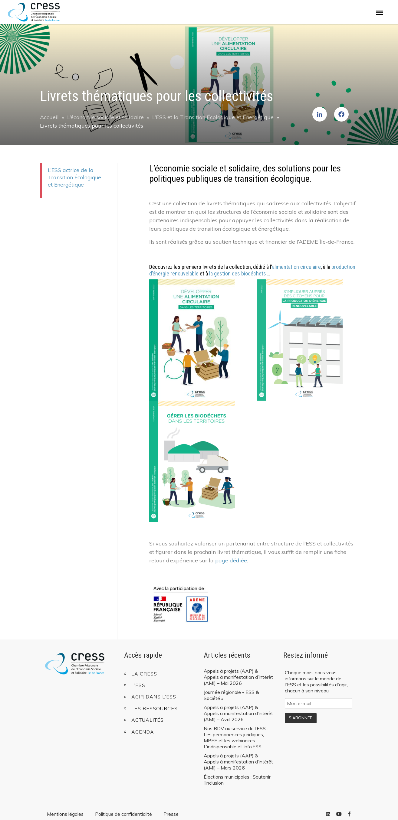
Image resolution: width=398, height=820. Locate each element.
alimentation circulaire (296, 267)
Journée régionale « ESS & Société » (231, 695)
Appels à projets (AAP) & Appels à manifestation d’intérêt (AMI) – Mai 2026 (238, 677)
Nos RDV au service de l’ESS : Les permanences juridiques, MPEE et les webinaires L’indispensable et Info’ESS (236, 737)
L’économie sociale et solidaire (105, 117)
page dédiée (231, 560)
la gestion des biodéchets (237, 273)
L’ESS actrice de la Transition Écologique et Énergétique (74, 177)
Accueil (49, 117)
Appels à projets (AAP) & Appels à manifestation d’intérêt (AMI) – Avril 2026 (238, 713)
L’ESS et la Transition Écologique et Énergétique (213, 117)
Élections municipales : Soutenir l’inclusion (237, 780)
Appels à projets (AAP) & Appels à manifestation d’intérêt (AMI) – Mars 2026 (238, 762)
